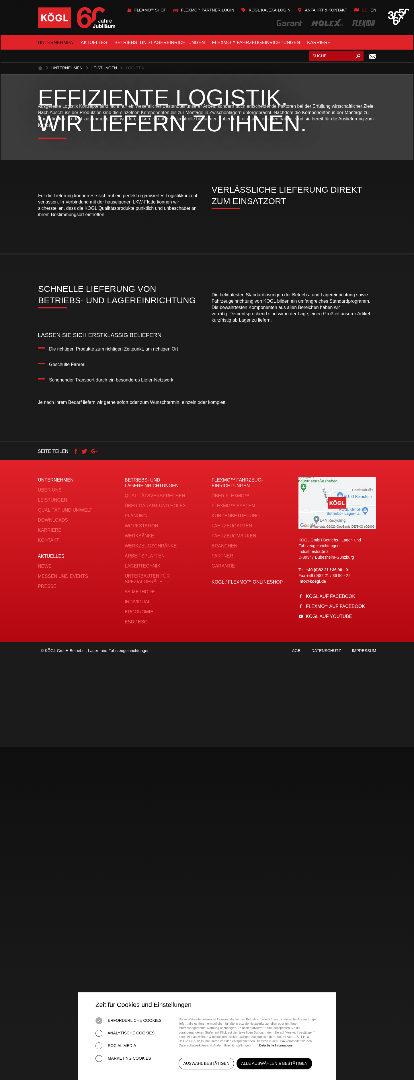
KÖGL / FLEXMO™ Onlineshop (247, 910)
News (45, 894)
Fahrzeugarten (232, 854)
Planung (136, 844)
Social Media (115, 1045)
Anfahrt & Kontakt (322, 10)
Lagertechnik (142, 894)
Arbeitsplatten (145, 884)
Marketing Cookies (123, 1058)
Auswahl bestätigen (206, 1065)
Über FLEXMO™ (230, 823)
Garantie (223, 894)
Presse (47, 914)
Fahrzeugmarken (234, 864)
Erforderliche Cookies (128, 1020)
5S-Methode (140, 919)
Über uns (50, 818)
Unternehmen (55, 42)
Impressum (364, 983)
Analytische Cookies (125, 1033)
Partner (222, 884)
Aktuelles (94, 42)
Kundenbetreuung (236, 844)
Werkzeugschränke (151, 874)
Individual (138, 930)
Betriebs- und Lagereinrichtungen (159, 42)
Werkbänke (139, 864)
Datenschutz (326, 983)
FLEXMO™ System (233, 833)
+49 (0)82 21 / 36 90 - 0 (327, 898)
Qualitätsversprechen (155, 823)
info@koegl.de (312, 909)
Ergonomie (139, 940)
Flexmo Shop (147, 10)
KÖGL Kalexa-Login (265, 10)
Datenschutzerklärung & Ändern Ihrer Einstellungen (215, 1045)
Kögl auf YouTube (329, 944)
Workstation (141, 854)
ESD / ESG (136, 950)
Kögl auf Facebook (330, 924)
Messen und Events (63, 904)
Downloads (53, 848)
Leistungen (104, 285)
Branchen (224, 874)
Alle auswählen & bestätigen (276, 1065)
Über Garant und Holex (155, 833)
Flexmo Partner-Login (203, 10)
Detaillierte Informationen (276, 1045)
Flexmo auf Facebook (335, 934)
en (373, 10)
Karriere (319, 42)
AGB (296, 983)
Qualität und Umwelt (65, 838)
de (364, 10)
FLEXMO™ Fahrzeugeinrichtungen (256, 42)
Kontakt (48, 868)
